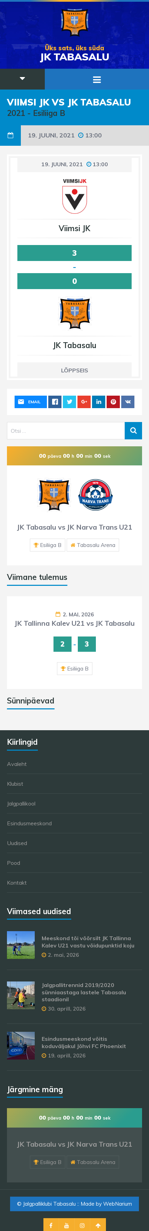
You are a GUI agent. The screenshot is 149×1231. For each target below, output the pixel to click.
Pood (13, 863)
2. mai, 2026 (78, 614)
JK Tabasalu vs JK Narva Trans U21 (74, 527)
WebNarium (117, 1203)
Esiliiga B (50, 545)
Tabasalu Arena (96, 545)
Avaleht (17, 764)
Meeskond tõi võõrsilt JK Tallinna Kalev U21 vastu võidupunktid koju (88, 942)
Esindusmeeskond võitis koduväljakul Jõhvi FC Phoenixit (84, 1042)
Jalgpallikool (21, 803)
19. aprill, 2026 (66, 1055)
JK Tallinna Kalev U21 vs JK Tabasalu (75, 623)
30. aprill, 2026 (66, 1008)
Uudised (17, 843)
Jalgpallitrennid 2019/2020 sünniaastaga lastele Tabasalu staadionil (84, 992)
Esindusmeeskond (29, 823)
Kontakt (17, 882)
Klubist (15, 783)
